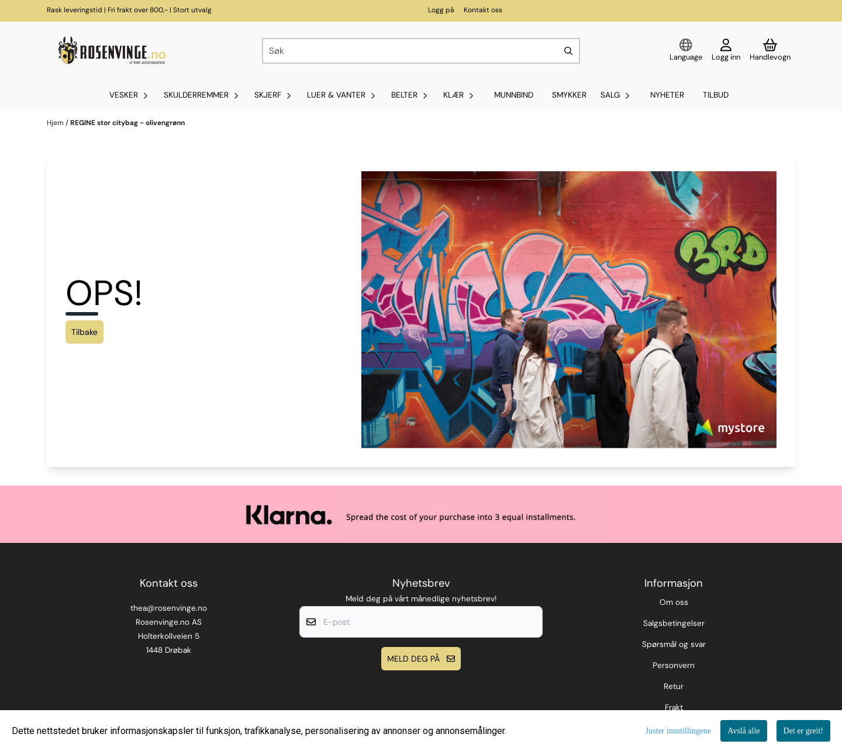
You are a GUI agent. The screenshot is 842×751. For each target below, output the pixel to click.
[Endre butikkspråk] (686, 51)
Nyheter (667, 95)
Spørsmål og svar (674, 644)
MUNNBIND (513, 95)
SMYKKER (569, 95)
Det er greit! (803, 730)
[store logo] (110, 50)
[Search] (568, 51)
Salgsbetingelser (674, 623)
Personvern (674, 665)
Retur (674, 686)
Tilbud (716, 95)
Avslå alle (743, 730)
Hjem (56, 122)
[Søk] (421, 51)
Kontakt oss (483, 10)
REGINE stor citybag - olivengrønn (127, 122)
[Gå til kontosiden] (726, 51)
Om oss (674, 602)
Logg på (441, 10)
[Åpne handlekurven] (770, 51)
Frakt (674, 707)
